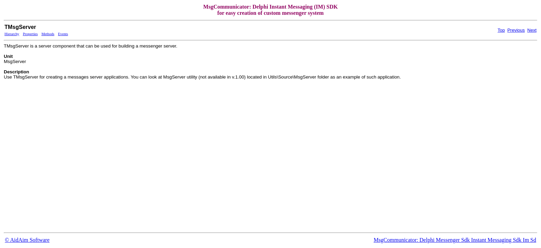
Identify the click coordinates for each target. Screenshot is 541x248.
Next (532, 30)
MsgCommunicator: (397, 240)
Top (501, 30)
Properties (30, 34)
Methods (47, 34)
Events (63, 34)
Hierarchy (11, 34)
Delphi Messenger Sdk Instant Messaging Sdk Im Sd (478, 240)
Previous (516, 30)
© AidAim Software (27, 240)
